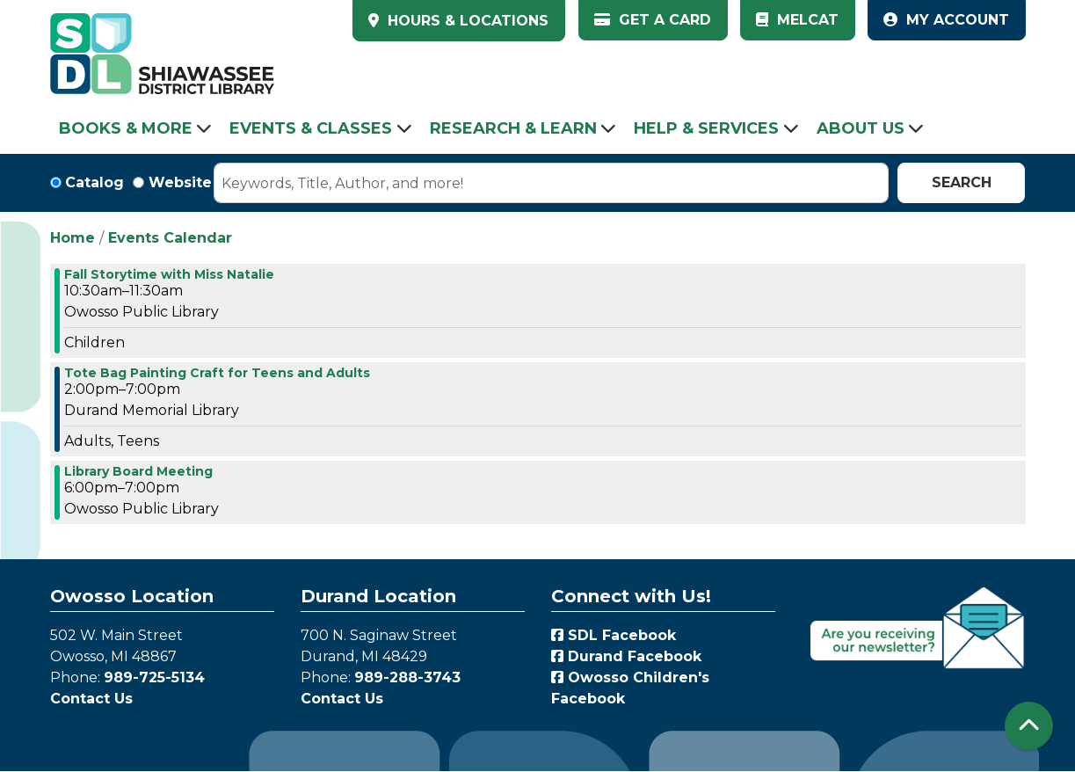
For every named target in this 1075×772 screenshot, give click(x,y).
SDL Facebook (613, 635)
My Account (946, 19)
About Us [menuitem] (860, 128)
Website (180, 182)
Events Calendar (170, 237)
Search (961, 182)
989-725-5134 (154, 677)
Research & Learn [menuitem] (513, 128)
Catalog (94, 182)
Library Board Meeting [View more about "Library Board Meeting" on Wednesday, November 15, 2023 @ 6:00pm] (138, 471)
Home (72, 237)
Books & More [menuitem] (125, 128)
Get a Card (652, 19)
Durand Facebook (626, 656)
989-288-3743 (407, 677)
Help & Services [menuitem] (706, 128)
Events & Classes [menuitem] (310, 128)
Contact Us (91, 698)
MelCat (797, 19)
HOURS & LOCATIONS (465, 20)
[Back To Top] (1029, 726)
